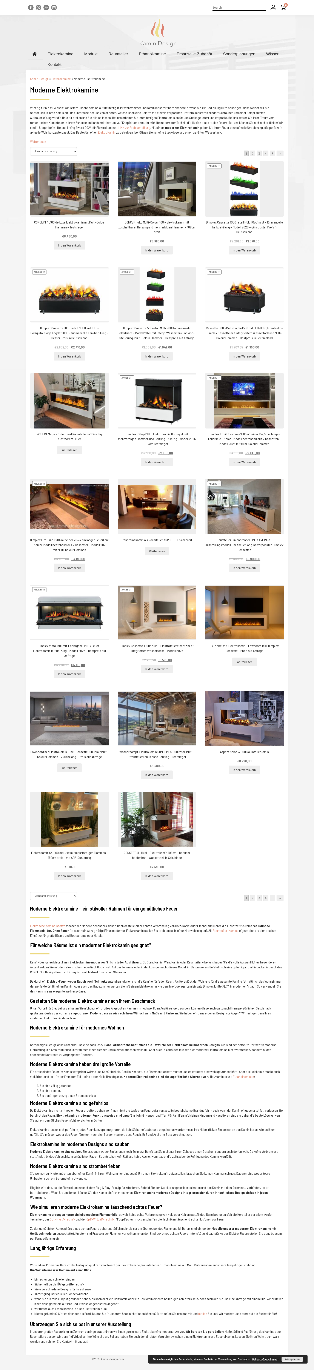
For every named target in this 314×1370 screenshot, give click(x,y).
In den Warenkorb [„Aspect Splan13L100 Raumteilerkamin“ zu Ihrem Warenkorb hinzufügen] (244, 770)
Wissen (272, 54)
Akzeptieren (292, 1359)
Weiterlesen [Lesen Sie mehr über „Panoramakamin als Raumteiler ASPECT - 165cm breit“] (157, 551)
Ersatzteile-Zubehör (194, 54)
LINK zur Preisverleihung (134, 127)
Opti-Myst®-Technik (62, 1219)
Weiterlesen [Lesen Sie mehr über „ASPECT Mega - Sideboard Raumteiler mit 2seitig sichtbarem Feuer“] (69, 450)
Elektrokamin (106, 132)
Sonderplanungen (239, 54)
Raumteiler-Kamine (226, 930)
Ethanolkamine (152, 54)
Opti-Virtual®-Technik (100, 1219)
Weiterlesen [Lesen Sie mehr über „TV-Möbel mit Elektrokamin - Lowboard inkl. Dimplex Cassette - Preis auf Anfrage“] (244, 662)
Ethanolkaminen (243, 1076)
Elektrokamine (60, 54)
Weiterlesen (38, 141)
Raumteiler (118, 54)
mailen (202, 1313)
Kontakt (54, 64)
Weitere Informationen (264, 1359)
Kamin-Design (39, 79)
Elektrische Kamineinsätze (47, 926)
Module (90, 54)
